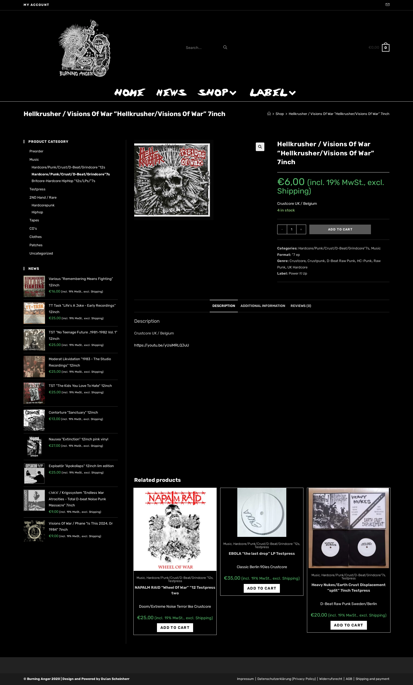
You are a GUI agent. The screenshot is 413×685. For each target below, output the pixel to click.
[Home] (269, 114)
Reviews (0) (301, 306)
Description (223, 306)
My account (37, 5)
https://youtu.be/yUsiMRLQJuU (161, 345)
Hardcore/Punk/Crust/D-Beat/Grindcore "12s (180, 578)
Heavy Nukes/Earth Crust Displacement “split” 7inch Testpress (348, 588)
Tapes (34, 220)
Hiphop (37, 212)
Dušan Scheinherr (115, 679)
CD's (33, 228)
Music (376, 248)
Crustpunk (316, 261)
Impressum (245, 679)
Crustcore (298, 261)
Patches (36, 245)
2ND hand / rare (43, 197)
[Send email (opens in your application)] (386, 5)
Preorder (36, 151)
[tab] (224, 306)
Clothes (35, 237)
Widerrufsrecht (330, 679)
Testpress (175, 581)
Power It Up (298, 273)
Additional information (263, 306)
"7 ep (296, 255)
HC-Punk (364, 261)
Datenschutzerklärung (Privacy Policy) (286, 679)
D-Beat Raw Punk (341, 261)
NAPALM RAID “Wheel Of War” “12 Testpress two (175, 590)
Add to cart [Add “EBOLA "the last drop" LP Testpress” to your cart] (261, 588)
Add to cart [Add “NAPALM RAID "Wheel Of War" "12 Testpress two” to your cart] (175, 627)
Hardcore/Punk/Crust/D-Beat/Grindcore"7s (333, 248)
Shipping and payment (372, 679)
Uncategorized (41, 253)
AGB (349, 679)
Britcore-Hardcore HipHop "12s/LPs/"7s (63, 181)
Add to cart (340, 229)
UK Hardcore (297, 267)
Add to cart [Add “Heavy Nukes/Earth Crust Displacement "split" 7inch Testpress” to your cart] (348, 625)
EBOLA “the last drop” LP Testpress (262, 553)
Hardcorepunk (43, 205)
